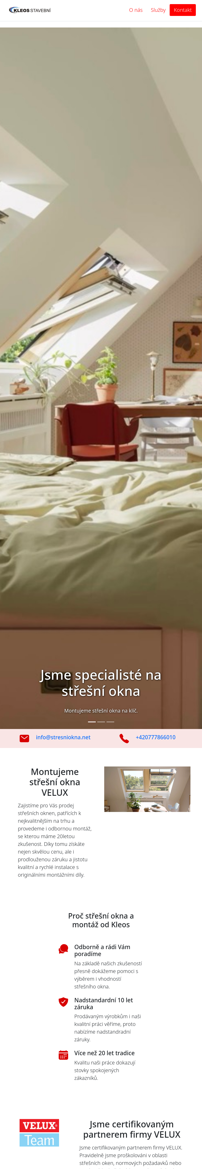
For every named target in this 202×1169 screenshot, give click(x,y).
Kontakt (183, 9)
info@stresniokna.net (63, 737)
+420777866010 (156, 737)
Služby (158, 9)
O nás (136, 9)
